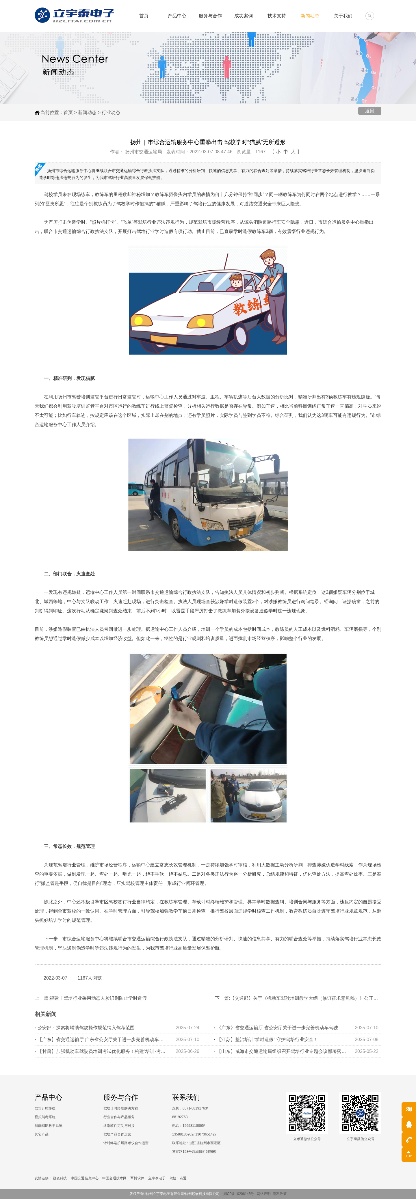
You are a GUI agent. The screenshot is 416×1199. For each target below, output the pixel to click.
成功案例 (242, 15)
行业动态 (111, 112)
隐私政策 (280, 1194)
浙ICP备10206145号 (239, 1194)
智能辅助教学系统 (48, 1126)
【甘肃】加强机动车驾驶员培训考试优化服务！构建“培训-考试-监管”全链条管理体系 (103, 1051)
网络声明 (264, 1194)
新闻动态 (309, 15)
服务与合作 (209, 15)
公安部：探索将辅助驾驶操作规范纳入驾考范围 (86, 1027)
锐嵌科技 (60, 1178)
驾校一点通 (178, 1178)
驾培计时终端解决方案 (120, 1108)
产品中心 (175, 15)
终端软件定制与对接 (119, 1126)
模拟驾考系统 (45, 1117)
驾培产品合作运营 (117, 1134)
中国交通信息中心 (85, 1178)
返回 (369, 110)
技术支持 (276, 15)
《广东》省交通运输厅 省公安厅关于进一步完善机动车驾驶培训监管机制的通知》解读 (282, 1027)
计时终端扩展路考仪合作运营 (125, 1143)
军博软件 (137, 1178)
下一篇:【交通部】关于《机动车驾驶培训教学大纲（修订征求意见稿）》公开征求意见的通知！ (312, 998)
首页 (142, 15)
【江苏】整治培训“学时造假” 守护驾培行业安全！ (267, 1039)
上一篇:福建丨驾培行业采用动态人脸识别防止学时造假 (91, 998)
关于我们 (343, 15)
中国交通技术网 (114, 1178)
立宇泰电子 (157, 1178)
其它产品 (42, 1134)
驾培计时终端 (45, 1108)
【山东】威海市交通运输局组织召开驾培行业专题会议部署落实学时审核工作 (282, 1051)
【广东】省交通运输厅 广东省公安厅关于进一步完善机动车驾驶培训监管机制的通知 (103, 1039)
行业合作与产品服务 (119, 1117)
